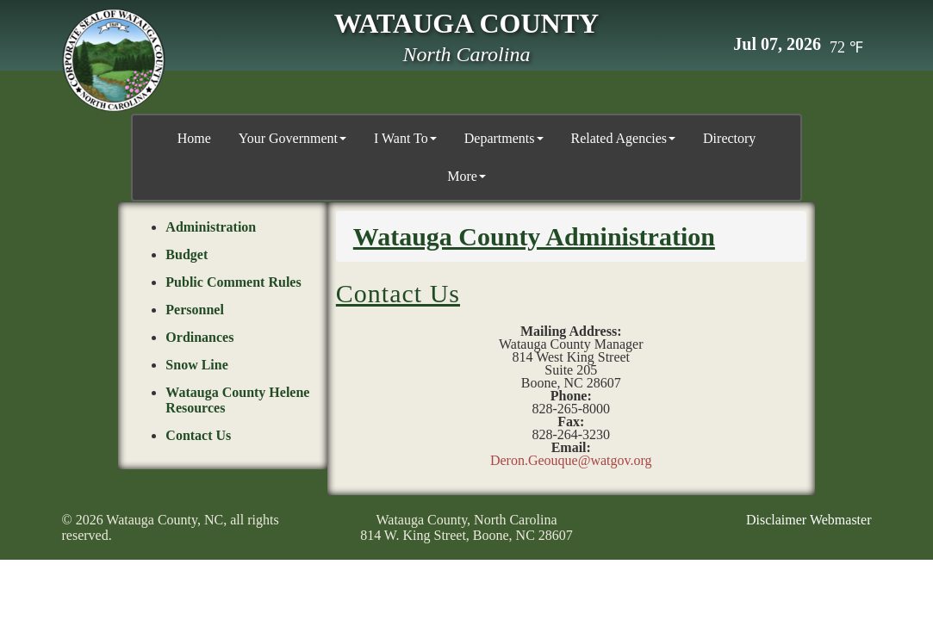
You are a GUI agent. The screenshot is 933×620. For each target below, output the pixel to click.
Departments (504, 138)
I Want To (405, 138)
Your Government (292, 138)
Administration (210, 226)
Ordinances (199, 336)
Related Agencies (623, 138)
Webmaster (841, 519)
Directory (729, 138)
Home (194, 138)
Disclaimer (776, 519)
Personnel (194, 308)
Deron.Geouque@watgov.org (571, 459)
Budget (186, 253)
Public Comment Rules (233, 281)
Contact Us (198, 434)
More (466, 176)
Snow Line (196, 363)
